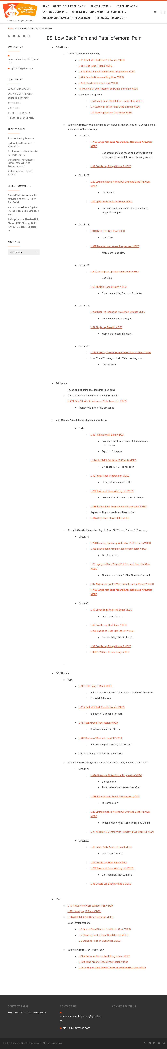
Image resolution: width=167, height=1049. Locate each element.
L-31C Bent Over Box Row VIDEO (108, 231)
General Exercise (18, 98)
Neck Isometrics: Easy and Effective (20, 173)
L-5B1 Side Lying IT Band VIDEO (96, 65)
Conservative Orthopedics (25, 1043)
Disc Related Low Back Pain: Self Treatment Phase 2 (23, 153)
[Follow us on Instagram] (29, 36)
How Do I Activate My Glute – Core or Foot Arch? (22, 199)
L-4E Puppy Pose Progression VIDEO (110, 475)
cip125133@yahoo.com (22, 68)
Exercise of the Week (20, 93)
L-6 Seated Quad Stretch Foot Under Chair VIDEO (116, 101)
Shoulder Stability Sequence (21, 138)
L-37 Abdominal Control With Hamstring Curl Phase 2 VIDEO (122, 584)
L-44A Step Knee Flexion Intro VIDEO (98, 83)
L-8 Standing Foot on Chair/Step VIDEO (111, 112)
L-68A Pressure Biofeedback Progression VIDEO (116, 775)
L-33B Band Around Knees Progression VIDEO (115, 246)
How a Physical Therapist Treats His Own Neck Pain (23, 211)
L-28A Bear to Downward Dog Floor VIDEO (101, 77)
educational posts (19, 88)
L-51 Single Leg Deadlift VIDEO (106, 327)
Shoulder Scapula (19, 113)
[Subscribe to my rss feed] (9, 36)
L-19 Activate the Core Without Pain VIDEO (90, 905)
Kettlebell (14, 103)
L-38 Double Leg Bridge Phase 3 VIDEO (111, 166)
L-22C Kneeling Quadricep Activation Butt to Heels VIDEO (121, 352)
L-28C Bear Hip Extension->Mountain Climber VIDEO (118, 312)
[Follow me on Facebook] (19, 36)
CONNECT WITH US (124, 1006)
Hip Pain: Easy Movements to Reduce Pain (21, 145)
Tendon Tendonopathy (21, 117)
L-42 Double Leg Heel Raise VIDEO (109, 625)
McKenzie (13, 108)
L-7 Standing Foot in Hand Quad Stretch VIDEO (115, 106)
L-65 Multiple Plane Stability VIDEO (109, 286)
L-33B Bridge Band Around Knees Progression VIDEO (107, 71)
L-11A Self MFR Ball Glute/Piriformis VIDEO (102, 60)
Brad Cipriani (13, 219)
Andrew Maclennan (17, 195)
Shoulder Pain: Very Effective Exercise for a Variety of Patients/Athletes (21, 163)
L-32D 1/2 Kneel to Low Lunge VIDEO (110, 652)
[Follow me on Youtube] (24, 36)
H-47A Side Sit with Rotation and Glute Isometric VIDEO (108, 88)
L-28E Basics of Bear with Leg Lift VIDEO (112, 491)
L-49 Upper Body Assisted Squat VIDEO (111, 201)
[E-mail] (14, 36)
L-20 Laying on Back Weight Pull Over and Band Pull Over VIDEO (112, 967)
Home (10, 28)
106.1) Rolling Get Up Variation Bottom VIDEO (115, 271)
